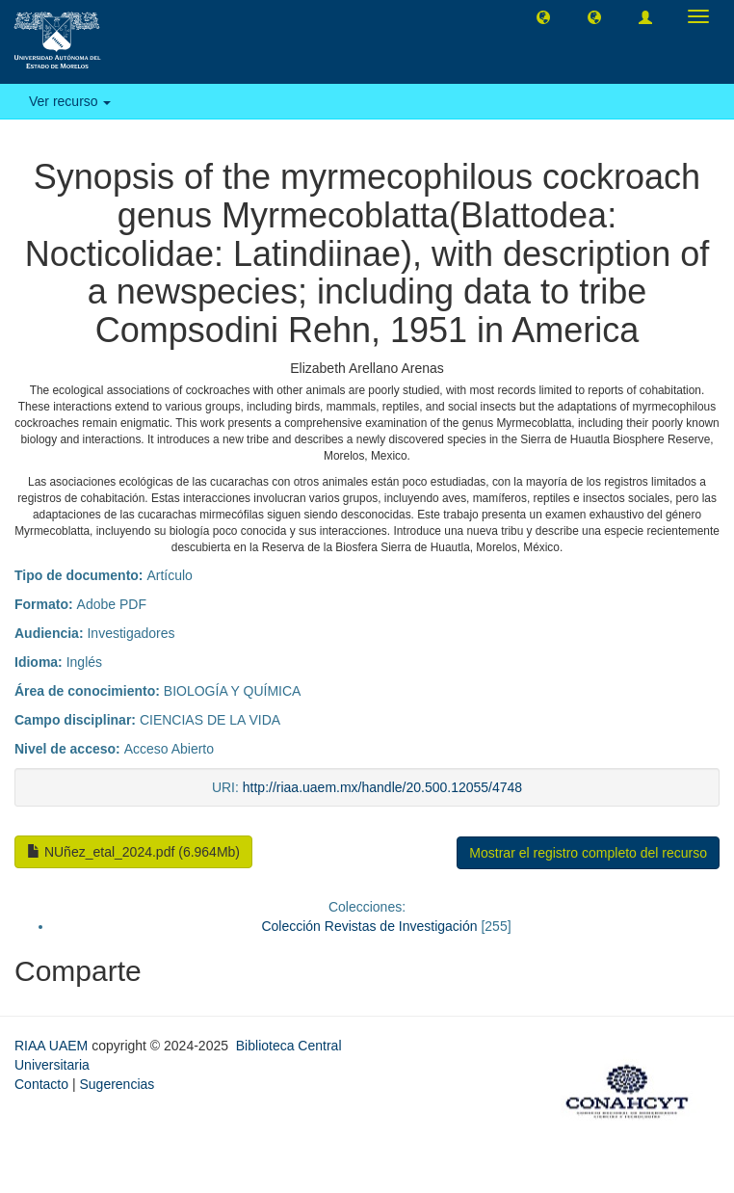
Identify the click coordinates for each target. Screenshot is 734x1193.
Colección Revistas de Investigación (369, 926)
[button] (543, 16)
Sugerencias (116, 1084)
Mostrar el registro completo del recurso (588, 853)
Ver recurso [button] (70, 101)
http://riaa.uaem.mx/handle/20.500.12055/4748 (382, 787)
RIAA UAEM (53, 1045)
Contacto (41, 1084)
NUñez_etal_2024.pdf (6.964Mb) (133, 852)
